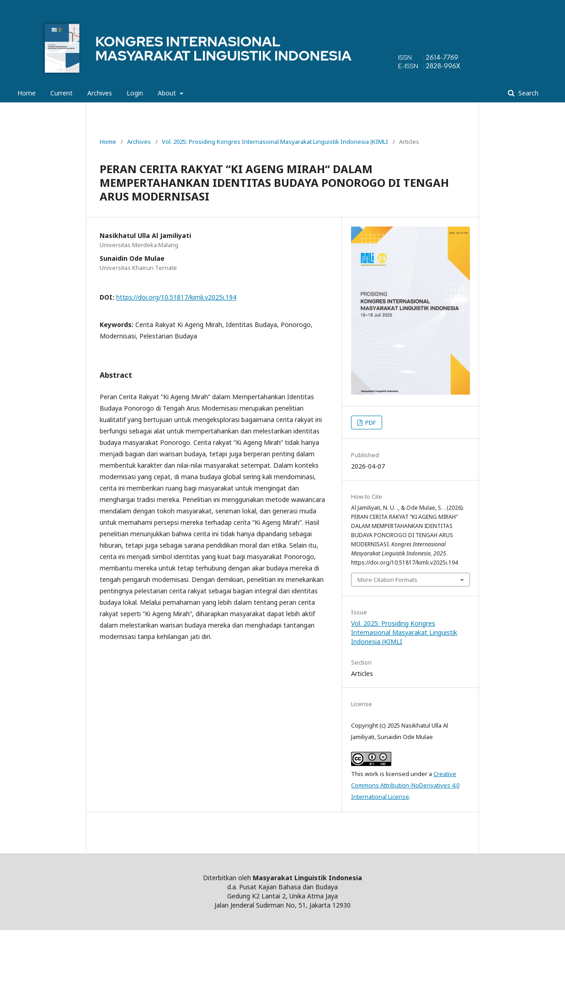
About (168, 93)
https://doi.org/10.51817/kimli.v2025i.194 (176, 297)
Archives (99, 93)
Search (527, 93)
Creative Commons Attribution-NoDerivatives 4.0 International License (405, 785)
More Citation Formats (387, 580)
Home (26, 93)
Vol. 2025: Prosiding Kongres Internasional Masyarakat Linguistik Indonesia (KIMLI (275, 141)
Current (61, 93)
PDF (370, 422)
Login (135, 93)
